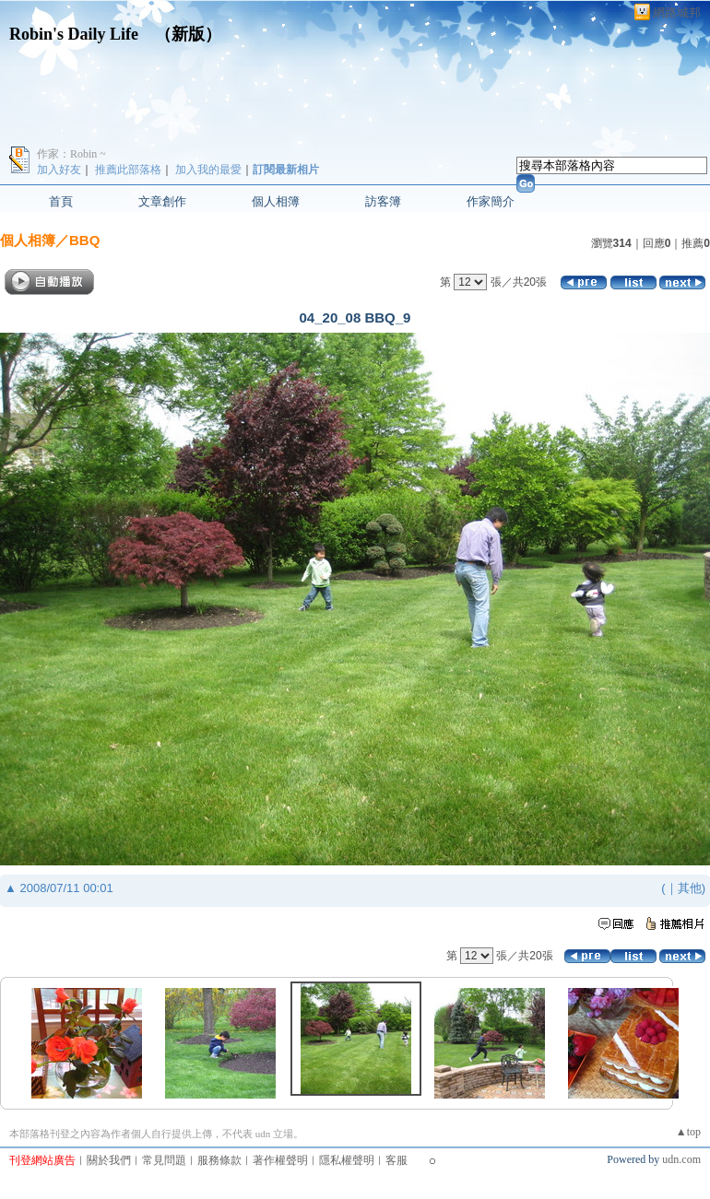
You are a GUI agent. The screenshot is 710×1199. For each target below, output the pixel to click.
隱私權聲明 (346, 1160)
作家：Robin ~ (71, 153)
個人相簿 (276, 201)
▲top (688, 1131)
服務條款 (219, 1160)
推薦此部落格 (128, 169)
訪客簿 (383, 201)
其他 (690, 888)
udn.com (681, 1159)
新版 (188, 34)
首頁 (61, 201)
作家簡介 (491, 201)
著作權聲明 (280, 1160)
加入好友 (59, 169)
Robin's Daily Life (73, 34)
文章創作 (162, 201)
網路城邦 (677, 12)
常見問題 (164, 1160)
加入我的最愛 (208, 169)
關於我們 (109, 1160)
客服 (396, 1160)
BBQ (84, 240)
